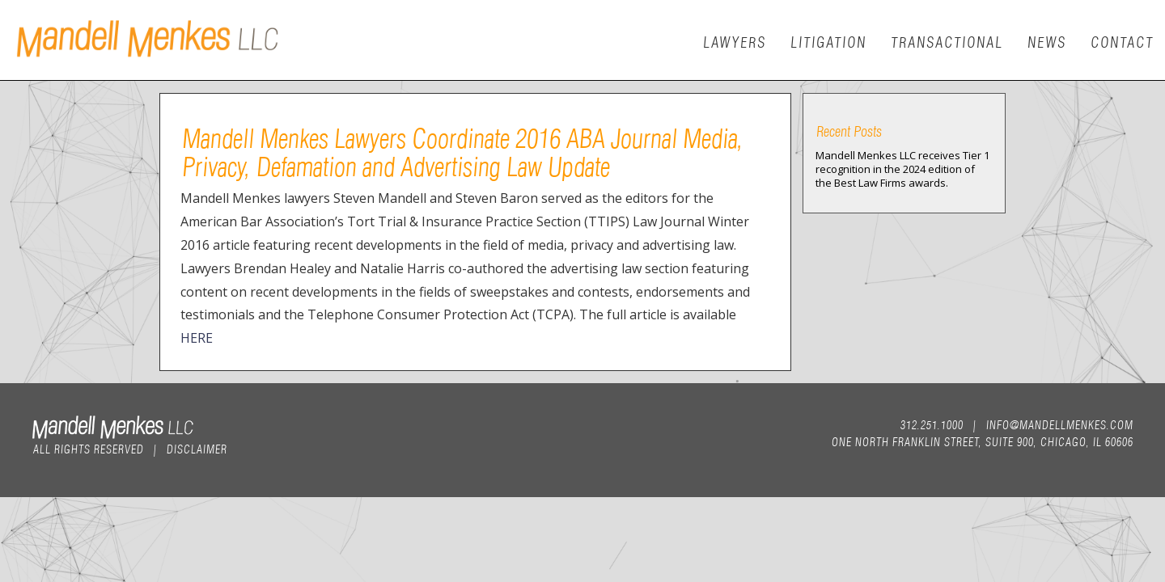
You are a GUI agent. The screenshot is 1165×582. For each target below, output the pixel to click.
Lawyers (733, 40)
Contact (1121, 40)
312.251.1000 (931, 423)
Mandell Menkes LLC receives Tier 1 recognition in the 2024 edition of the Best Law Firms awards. (902, 169)
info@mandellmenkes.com (1059, 423)
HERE (196, 338)
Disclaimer (196, 448)
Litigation (828, 40)
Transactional (946, 40)
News (1046, 40)
